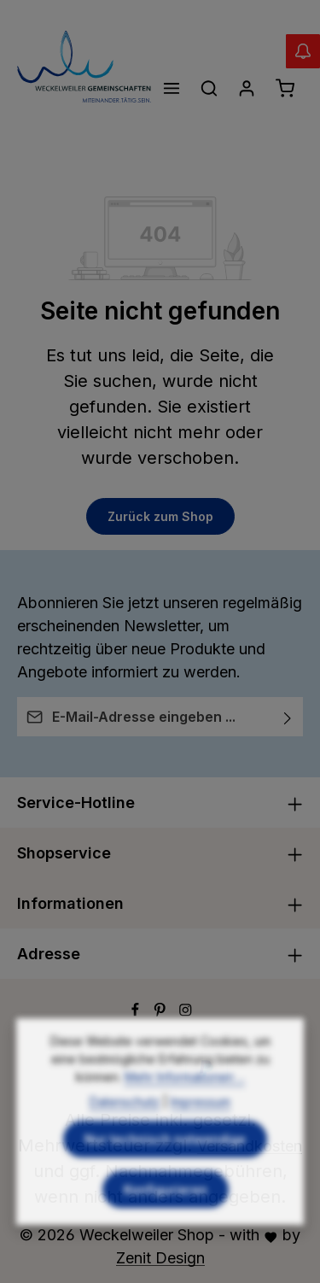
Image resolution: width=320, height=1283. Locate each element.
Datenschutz (125, 1129)
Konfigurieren (165, 1217)
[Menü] (171, 88)
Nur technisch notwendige (165, 1166)
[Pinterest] (162, 1011)
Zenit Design (160, 1258)
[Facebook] (137, 1011)
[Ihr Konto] (247, 88)
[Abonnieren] (288, 716)
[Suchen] (209, 88)
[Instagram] (185, 1011)
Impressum (200, 1129)
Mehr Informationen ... (185, 1104)
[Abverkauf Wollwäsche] (303, 51)
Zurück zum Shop (160, 516)
